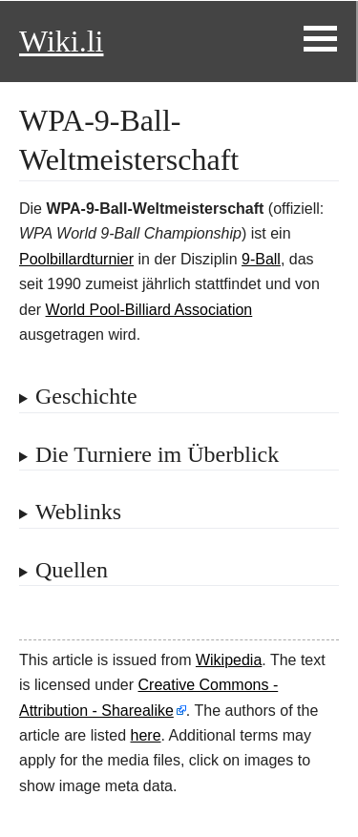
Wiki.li (61, 41)
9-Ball (261, 259)
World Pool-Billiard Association (149, 310)
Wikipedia (229, 660)
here (146, 735)
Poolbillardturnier (76, 259)
